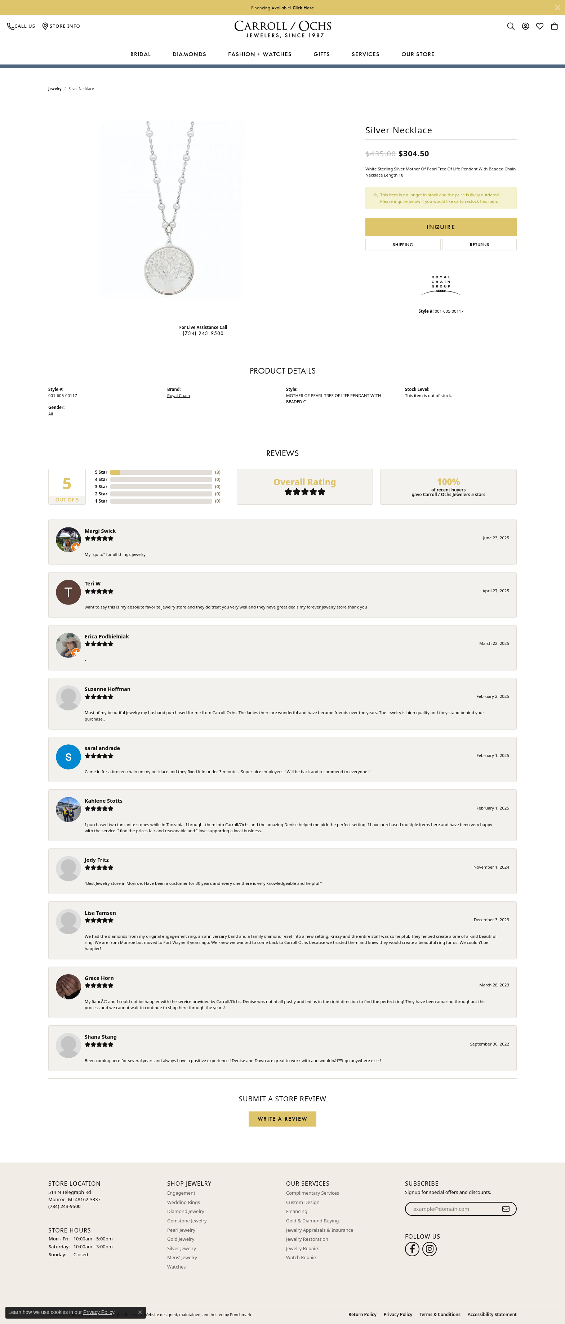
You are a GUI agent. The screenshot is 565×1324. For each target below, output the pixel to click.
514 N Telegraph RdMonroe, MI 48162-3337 (74, 1199)
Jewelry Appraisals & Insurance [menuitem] (319, 1230)
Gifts (321, 54)
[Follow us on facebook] (412, 1249)
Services (366, 54)
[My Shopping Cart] (554, 26)
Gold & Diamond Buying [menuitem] (312, 1221)
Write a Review (282, 1119)
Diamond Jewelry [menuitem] (185, 1211)
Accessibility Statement (492, 1314)
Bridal (140, 54)
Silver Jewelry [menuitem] (181, 1248)
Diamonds (189, 54)
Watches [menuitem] (176, 1267)
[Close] (558, 7)
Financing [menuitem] (296, 1211)
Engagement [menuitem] (181, 1193)
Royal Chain (178, 395)
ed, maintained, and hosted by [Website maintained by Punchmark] (201, 1314)
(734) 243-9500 (203, 333)
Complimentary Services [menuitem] (312, 1193)
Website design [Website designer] (158, 1314)
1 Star (101, 501)
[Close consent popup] (140, 1312)
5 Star (101, 472)
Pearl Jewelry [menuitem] (181, 1230)
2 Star (101, 494)
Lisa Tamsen (100, 912)
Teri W (93, 583)
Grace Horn (99, 978)
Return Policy (362, 1314)
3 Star (101, 486)
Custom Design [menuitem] (303, 1202)
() (218, 472)
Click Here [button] (303, 7)
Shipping (403, 245)
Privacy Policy (398, 1314)
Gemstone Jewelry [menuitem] (187, 1221)
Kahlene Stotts (104, 800)
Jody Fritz (97, 859)
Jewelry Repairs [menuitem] (302, 1248)
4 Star (101, 479)
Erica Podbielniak (107, 636)
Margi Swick (100, 530)
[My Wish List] (539, 26)
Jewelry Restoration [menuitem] (307, 1239)
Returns (479, 245)
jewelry (55, 88)
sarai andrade (102, 748)
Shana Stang (101, 1036)
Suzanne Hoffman (107, 689)
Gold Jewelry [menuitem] (180, 1239)
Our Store (418, 54)
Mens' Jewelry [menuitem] (182, 1257)
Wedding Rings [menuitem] (183, 1202)
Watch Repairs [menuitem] (301, 1257)
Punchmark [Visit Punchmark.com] (240, 1314)
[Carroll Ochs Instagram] (429, 1249)
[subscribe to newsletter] (506, 1209)
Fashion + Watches (260, 54)
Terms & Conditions (440, 1314)
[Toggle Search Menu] (511, 26)
